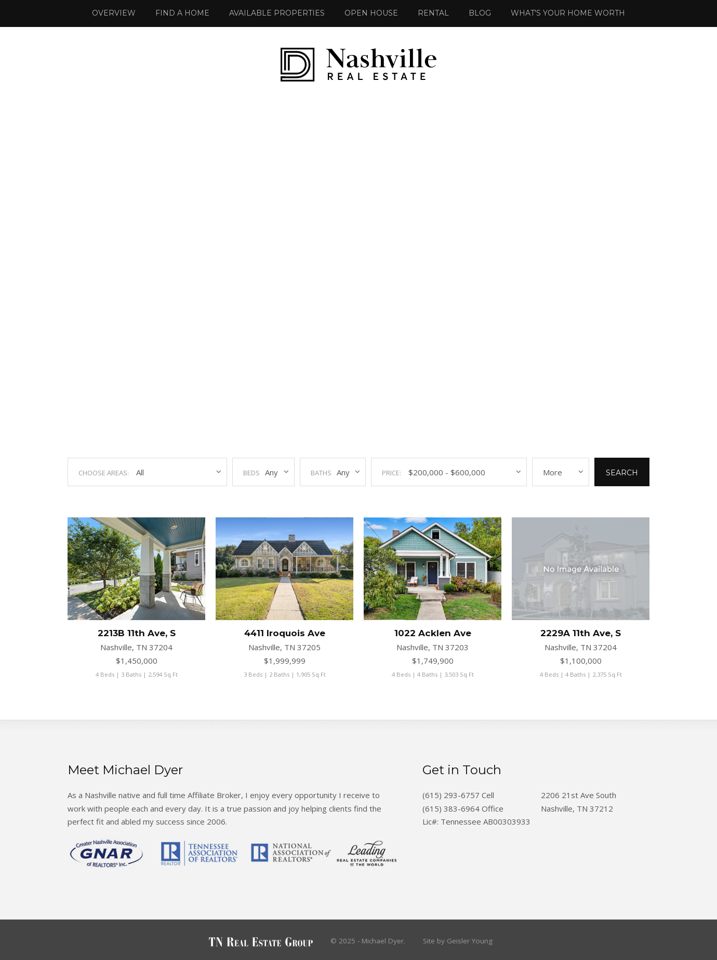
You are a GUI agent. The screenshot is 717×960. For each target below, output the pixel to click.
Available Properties (277, 13)
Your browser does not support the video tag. (358, 265)
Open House (371, 13)
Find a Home (182, 13)
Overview (114, 13)
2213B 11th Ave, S (137, 633)
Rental (433, 13)
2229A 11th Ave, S (580, 633)
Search (622, 472)
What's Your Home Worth (568, 13)
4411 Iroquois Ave (284, 633)
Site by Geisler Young (458, 940)
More (552, 472)
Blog (480, 13)
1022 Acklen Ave (432, 633)
